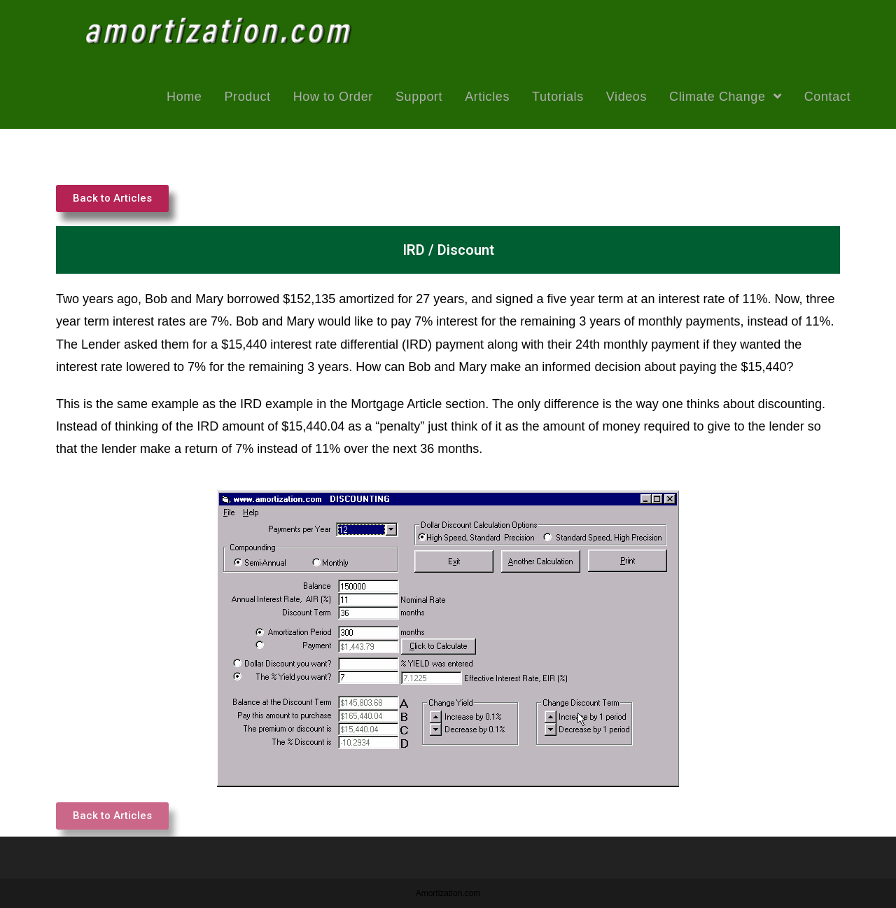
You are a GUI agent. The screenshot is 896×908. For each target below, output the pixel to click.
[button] (112, 198)
